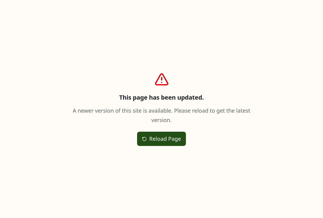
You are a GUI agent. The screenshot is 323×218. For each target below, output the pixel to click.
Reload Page (161, 138)
